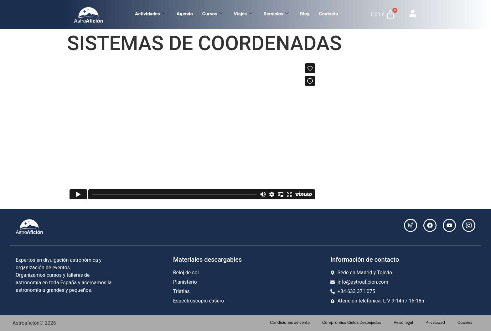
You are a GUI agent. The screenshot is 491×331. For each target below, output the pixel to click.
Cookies (464, 322)
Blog (305, 14)
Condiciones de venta (290, 322)
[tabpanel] (245, 132)
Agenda (185, 14)
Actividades (150, 14)
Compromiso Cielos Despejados (351, 322)
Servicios (276, 14)
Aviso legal (403, 322)
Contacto (328, 14)
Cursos (212, 14)
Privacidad (435, 322)
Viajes (243, 14)
